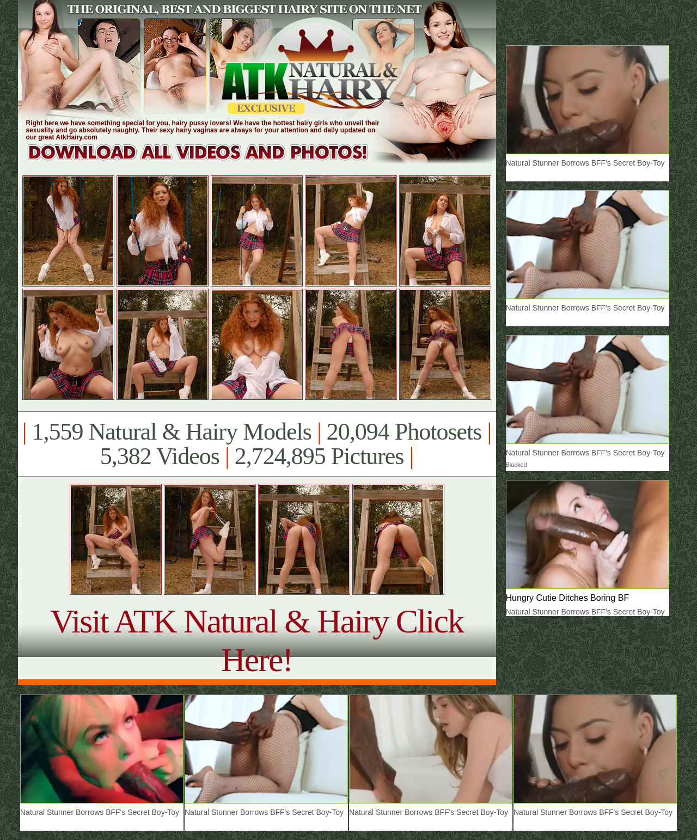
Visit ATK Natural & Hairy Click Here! (256, 640)
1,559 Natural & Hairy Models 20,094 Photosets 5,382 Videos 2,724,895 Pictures (256, 443)
